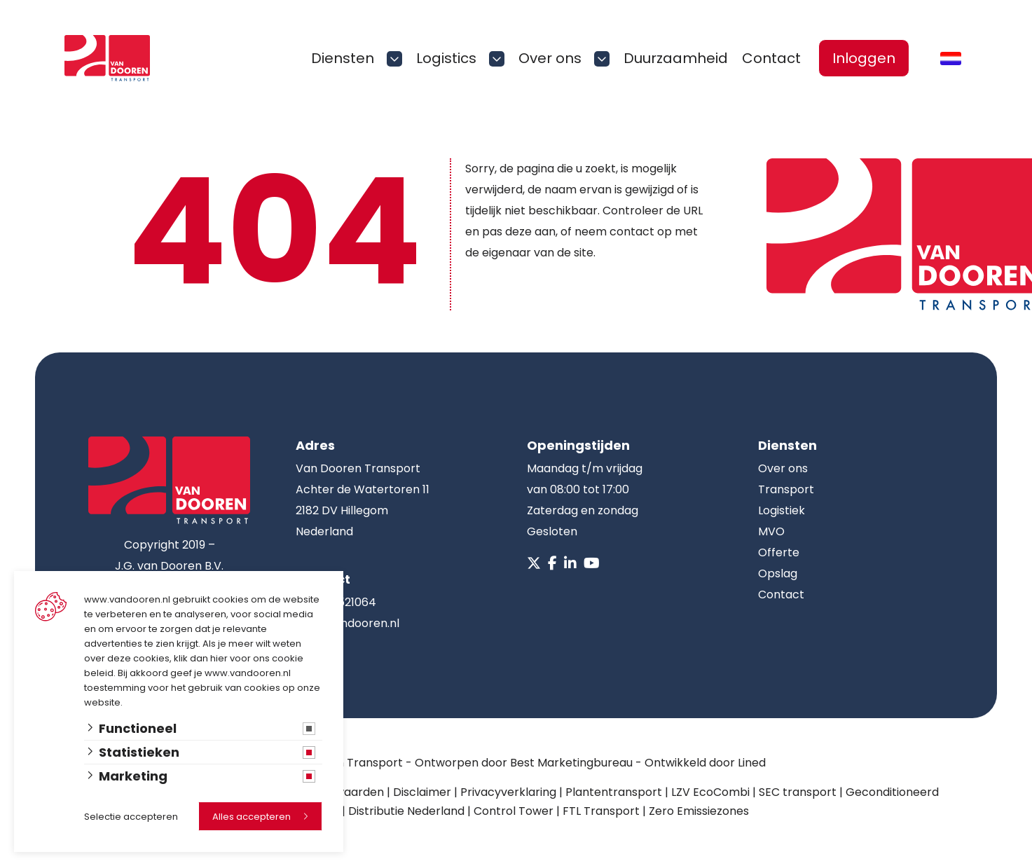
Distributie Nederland (406, 811)
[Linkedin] (570, 563)
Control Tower (513, 811)
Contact (771, 58)
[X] (534, 563)
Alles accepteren (251, 816)
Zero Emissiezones (699, 811)
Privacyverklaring (508, 792)
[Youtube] (592, 563)
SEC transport (798, 792)
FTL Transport (601, 811)
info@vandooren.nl (347, 623)
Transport (786, 489)
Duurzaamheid (676, 58)
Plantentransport (613, 792)
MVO (771, 531)
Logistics (446, 58)
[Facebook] (552, 563)
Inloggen (863, 58)
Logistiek (781, 510)
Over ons (550, 58)
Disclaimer (422, 792)
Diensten (342, 58)
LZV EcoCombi (710, 792)
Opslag (777, 573)
